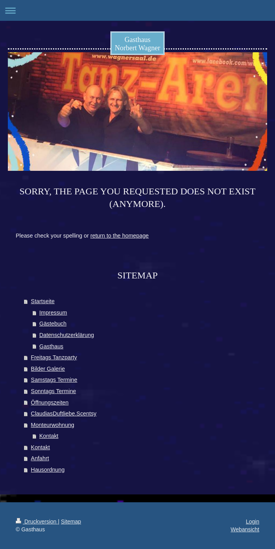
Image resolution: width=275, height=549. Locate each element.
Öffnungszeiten (50, 402)
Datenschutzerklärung (66, 335)
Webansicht (245, 529)
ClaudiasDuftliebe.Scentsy (64, 413)
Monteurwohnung (52, 425)
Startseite (43, 301)
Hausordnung (48, 470)
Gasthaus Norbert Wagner (137, 44)
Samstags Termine (54, 380)
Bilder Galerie (48, 369)
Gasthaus (51, 346)
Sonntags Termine (53, 391)
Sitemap (71, 521)
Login (252, 521)
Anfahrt (40, 458)
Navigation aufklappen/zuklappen (137, 10)
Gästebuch (52, 323)
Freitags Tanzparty (54, 357)
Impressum (53, 312)
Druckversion (37, 521)
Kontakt (48, 436)
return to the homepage (119, 235)
